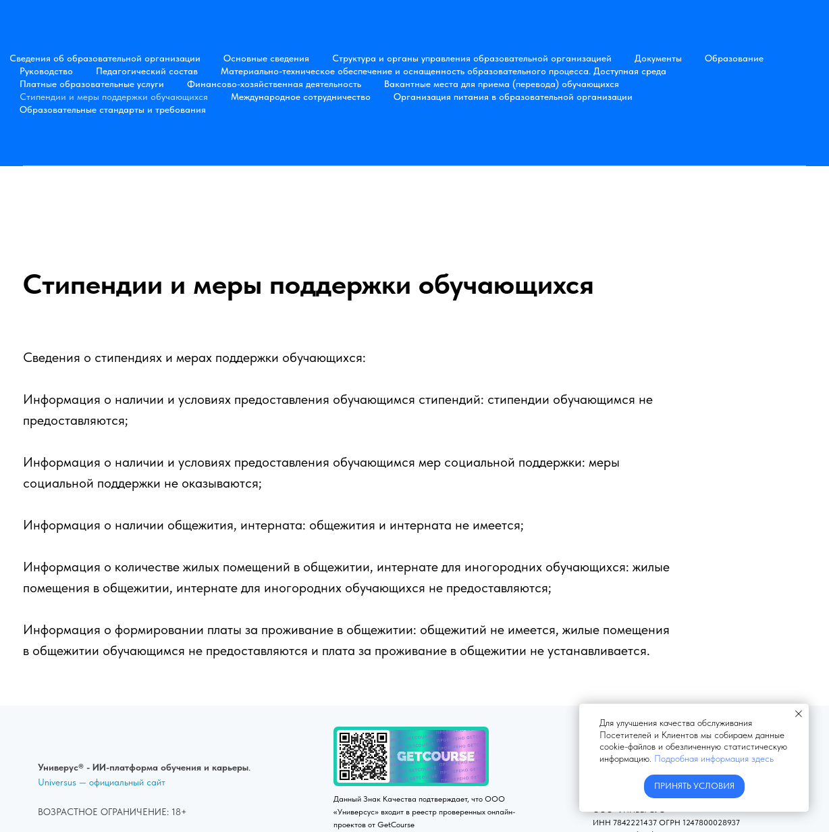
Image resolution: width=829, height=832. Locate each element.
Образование (734, 58)
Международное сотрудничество (301, 96)
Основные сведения (266, 58)
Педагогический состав (147, 71)
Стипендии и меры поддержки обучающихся (114, 96)
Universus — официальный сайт (101, 782)
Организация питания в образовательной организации (513, 96)
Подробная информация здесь (714, 758)
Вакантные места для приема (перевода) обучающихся (501, 83)
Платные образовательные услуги (92, 83)
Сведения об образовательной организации (104, 58)
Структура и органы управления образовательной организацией (472, 58)
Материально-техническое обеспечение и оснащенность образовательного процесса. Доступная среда (443, 71)
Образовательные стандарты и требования (113, 109)
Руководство (46, 71)
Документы (658, 58)
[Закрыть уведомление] (798, 714)
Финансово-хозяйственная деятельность (274, 83)
